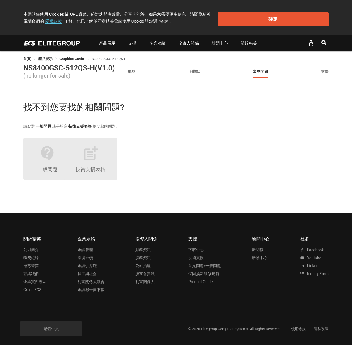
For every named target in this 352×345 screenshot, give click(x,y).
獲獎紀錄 (31, 255)
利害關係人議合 (91, 279)
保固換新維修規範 (203, 271)
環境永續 (85, 255)
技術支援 (196, 255)
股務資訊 (143, 255)
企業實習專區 (34, 279)
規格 (132, 68)
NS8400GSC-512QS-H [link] (109, 56)
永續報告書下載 (91, 287)
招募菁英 (31, 263)
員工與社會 (87, 271)
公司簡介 (31, 247)
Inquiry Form (314, 271)
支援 (132, 40)
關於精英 (249, 40)
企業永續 (157, 40)
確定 (300, 16)
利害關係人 (145, 279)
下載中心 (196, 247)
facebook (312, 247)
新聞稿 (257, 247)
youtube (310, 255)
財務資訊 (143, 247)
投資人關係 (188, 40)
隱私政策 (241, 12)
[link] (45, 56)
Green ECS (32, 287)
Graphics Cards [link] (72, 56)
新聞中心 (219, 40)
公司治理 (143, 263)
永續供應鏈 (87, 263)
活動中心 (259, 255)
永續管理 (85, 247)
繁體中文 (51, 326)
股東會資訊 (145, 271)
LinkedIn (310, 263)
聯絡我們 (31, 271)
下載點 (194, 68)
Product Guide (200, 279)
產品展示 (107, 40)
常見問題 (260, 68)
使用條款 (294, 326)
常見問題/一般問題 (204, 263)
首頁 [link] (27, 56)
